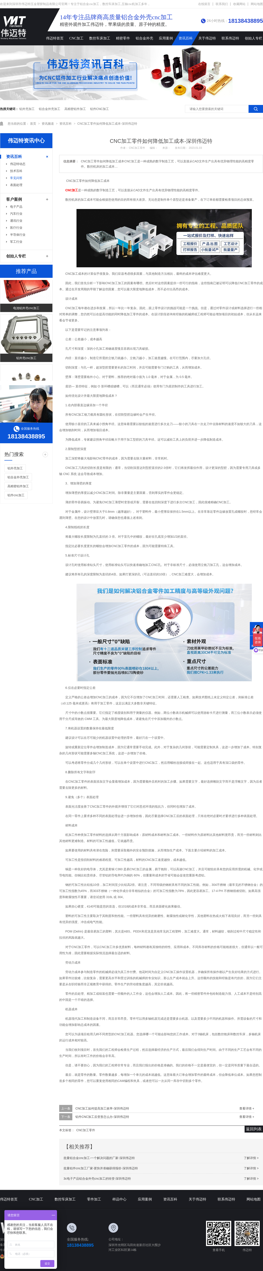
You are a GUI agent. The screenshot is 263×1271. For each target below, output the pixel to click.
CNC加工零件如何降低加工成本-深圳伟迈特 (107, 123)
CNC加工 (76, 38)
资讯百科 (186, 38)
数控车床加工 (99, 38)
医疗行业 (16, 227)
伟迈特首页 (55, 38)
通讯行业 (16, 220)
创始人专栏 (16, 256)
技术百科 (16, 171)
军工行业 (16, 241)
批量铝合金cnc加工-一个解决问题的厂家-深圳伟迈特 (99, 1158)
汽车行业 (16, 213)
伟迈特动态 (17, 164)
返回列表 (254, 1129)
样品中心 (119, 1199)
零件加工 (94, 1199)
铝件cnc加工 (99, 109)
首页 (33, 123)
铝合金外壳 (144, 38)
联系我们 (222, 4)
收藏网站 (239, 4)
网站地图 (257, 4)
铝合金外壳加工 (49, 109)
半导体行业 (17, 234)
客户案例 (14, 199)
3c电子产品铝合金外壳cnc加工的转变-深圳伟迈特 (97, 1178)
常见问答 (16, 178)
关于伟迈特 (207, 38)
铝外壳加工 (27, 109)
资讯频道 (48, 123)
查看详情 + (246, 1108)
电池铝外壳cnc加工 (26, 309)
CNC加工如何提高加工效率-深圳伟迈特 (102, 1108)
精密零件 (123, 38)
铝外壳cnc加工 (26, 359)
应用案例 (166, 38)
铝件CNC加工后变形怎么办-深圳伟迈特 (102, 1117)
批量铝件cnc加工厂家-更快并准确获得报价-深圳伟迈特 (101, 1168)
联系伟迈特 (230, 38)
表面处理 (16, 185)
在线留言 (204, 4)
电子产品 (16, 206)
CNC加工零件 (137, 147)
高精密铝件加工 (75, 109)
